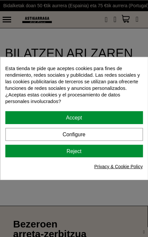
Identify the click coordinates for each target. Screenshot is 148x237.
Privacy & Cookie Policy (118, 166)
